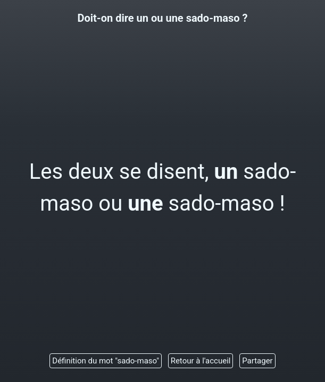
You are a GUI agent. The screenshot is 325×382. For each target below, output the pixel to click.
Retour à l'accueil (201, 361)
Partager (257, 361)
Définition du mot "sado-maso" (105, 361)
